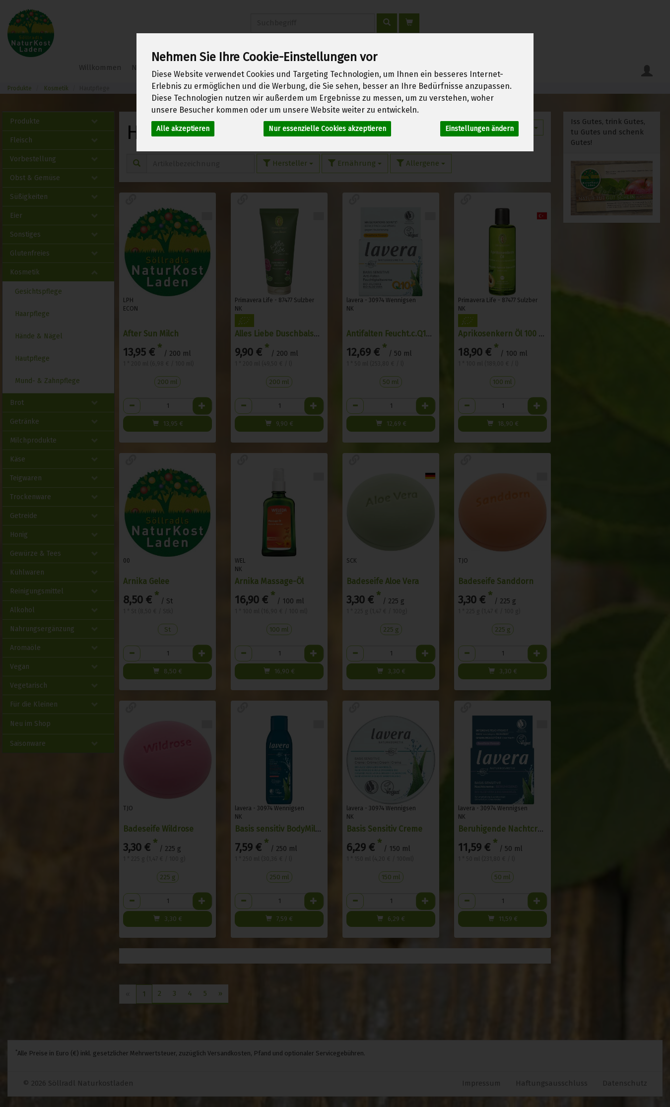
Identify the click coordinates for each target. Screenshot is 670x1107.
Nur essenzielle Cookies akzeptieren (327, 129)
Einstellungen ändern (479, 129)
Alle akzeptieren (182, 129)
